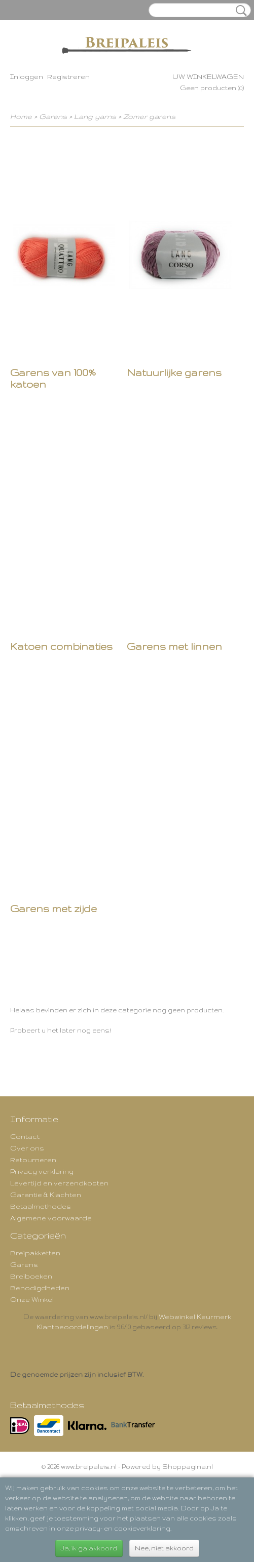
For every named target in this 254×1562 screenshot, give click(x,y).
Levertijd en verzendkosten (59, 1182)
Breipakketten (35, 1252)
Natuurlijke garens (174, 372)
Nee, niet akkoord (164, 1548)
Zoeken (239, 10)
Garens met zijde (53, 908)
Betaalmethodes (40, 1206)
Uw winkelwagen (208, 76)
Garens (53, 116)
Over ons (27, 1148)
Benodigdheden (39, 1287)
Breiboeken (31, 1276)
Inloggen (26, 76)
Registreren (68, 76)
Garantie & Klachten (45, 1194)
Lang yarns (95, 116)
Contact (25, 1136)
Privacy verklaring (42, 1171)
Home (21, 116)
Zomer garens (149, 116)
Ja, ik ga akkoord (89, 1548)
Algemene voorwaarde (51, 1217)
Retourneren (33, 1159)
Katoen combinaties (61, 646)
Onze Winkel (32, 1299)
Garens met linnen (174, 646)
